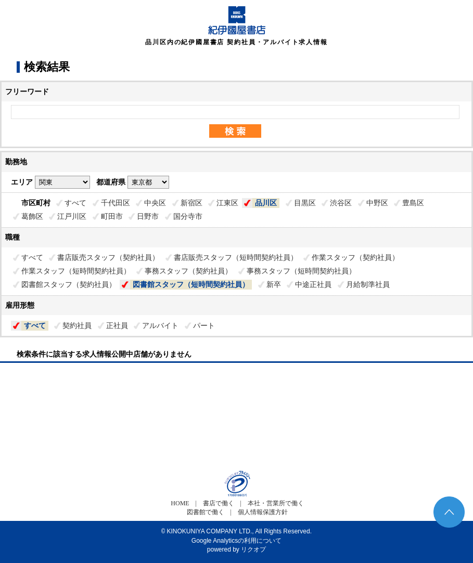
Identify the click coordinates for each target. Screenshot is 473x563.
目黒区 (305, 203)
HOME (180, 503)
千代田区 (115, 203)
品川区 (266, 203)
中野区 (377, 203)
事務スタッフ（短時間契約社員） (301, 271)
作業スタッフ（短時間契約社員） (76, 271)
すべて (75, 203)
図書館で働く (205, 512)
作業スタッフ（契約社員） (355, 257)
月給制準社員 (368, 284)
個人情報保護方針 (263, 512)
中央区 (155, 203)
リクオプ (253, 549)
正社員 (117, 325)
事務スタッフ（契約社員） (188, 271)
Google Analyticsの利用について (236, 540)
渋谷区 (341, 203)
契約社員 (77, 325)
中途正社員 (313, 284)
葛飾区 (32, 216)
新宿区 (191, 203)
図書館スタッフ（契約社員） (68, 284)
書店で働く (218, 503)
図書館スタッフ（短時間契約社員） (191, 284)
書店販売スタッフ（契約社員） (108, 257)
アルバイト (160, 325)
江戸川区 (71, 216)
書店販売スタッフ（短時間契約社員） (236, 257)
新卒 (273, 284)
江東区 (227, 203)
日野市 (148, 216)
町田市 (112, 216)
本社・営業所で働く (276, 503)
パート (204, 325)
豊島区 (413, 203)
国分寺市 (187, 216)
